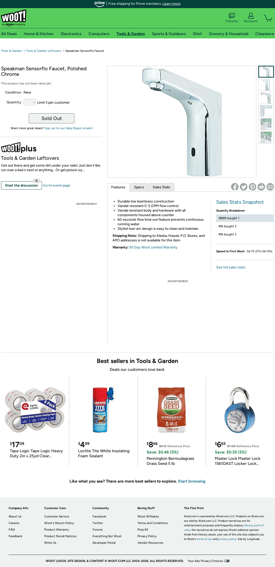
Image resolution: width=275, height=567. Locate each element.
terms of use (204, 539)
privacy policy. (227, 539)
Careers (14, 523)
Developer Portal (104, 543)
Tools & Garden (11, 51)
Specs (139, 187)
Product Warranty (56, 529)
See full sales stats (230, 267)
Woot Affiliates (148, 516)
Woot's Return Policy (59, 523)
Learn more (171, 4)
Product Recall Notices (60, 536)
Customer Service (56, 516)
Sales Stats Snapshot (240, 202)
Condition (13, 92)
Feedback (15, 536)
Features (118, 187)
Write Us (50, 543)
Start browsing (191, 481)
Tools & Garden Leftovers (43, 51)
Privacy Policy (147, 536)
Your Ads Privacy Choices (205, 561)
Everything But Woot (107, 536)
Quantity (14, 102)
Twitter (98, 523)
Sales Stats (161, 187)
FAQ (12, 529)
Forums (232, 18)
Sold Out (51, 118)
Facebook (99, 516)
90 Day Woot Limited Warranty (153, 247)
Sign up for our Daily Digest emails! (68, 128)
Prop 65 (143, 529)
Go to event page (56, 185)
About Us (15, 516)
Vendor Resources (150, 543)
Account (251, 18)
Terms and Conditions (153, 523)
